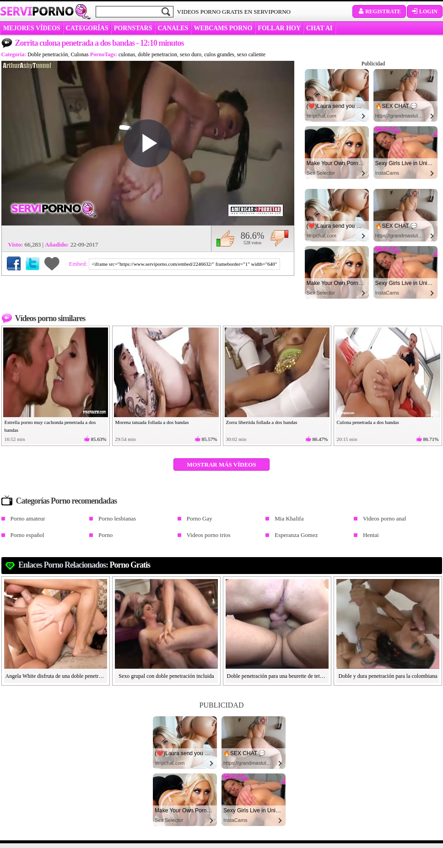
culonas (127, 54)
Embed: (79, 263)
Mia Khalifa (289, 518)
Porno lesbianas (117, 518)
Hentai (371, 534)
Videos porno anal (384, 518)
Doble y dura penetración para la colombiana (388, 676)
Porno (105, 534)
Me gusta (225, 238)
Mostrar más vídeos (221, 464)
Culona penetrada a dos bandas (368, 422)
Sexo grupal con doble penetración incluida (166, 676)
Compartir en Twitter (32, 263)
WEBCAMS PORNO (223, 28)
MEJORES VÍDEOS (31, 28)
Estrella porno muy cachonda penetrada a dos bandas (50, 426)
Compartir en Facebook (14, 263)
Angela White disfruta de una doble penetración (55, 676)
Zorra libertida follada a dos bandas (261, 422)
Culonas (79, 54)
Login (425, 11)
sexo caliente (251, 54)
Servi (37, 11)
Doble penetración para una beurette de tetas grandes (277, 676)
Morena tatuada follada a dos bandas (152, 422)
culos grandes (219, 54)
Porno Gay (199, 518)
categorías (87, 28)
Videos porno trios (209, 534)
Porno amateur (28, 518)
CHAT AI (319, 28)
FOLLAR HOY (279, 28)
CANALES (172, 28)
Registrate (379, 11)
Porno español (27, 534)
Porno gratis (130, 564)
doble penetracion (157, 54)
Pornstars (133, 28)
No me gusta (279, 238)
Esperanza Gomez (296, 534)
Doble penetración (47, 54)
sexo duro (190, 54)
